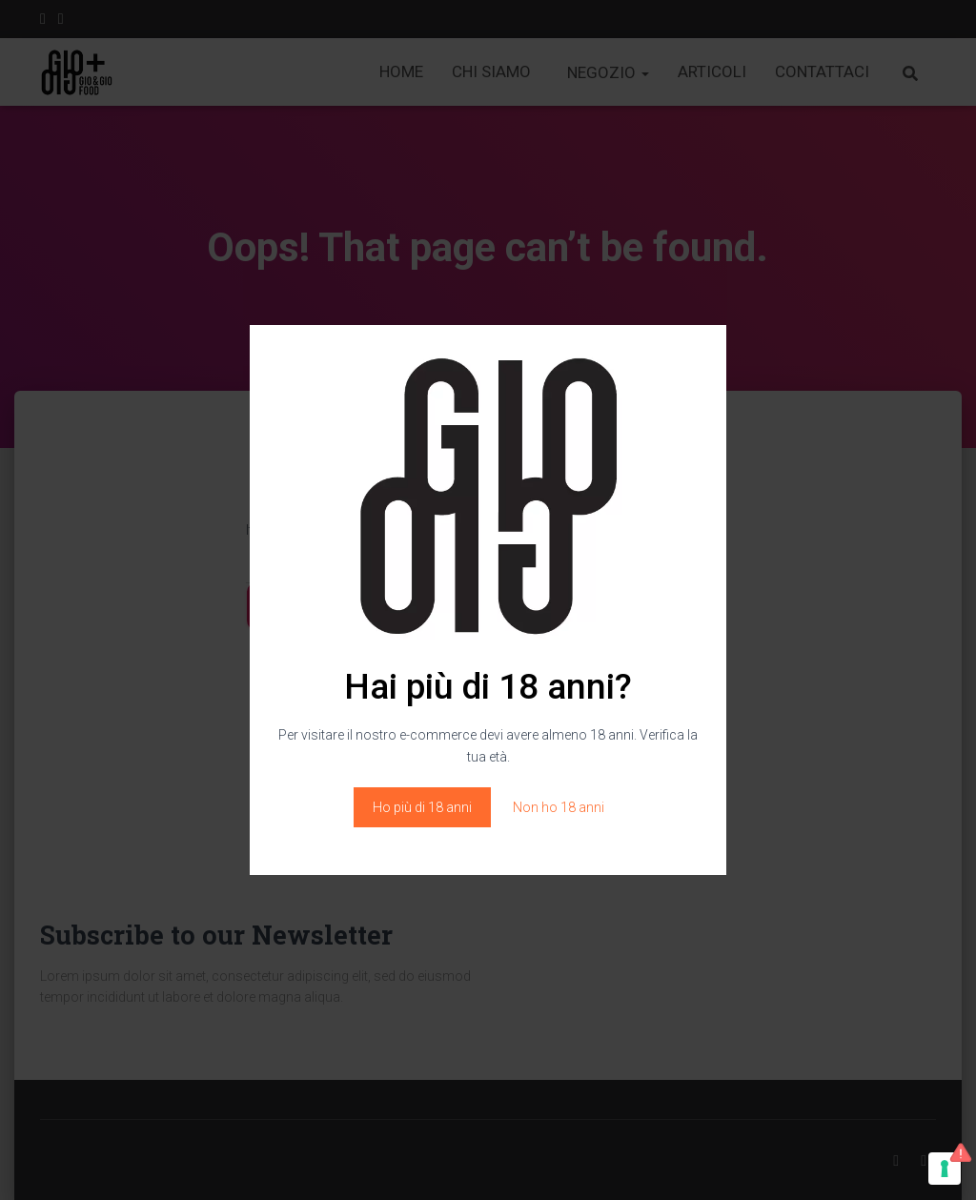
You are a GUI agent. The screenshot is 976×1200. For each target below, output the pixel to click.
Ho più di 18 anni (422, 807)
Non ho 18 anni (558, 807)
